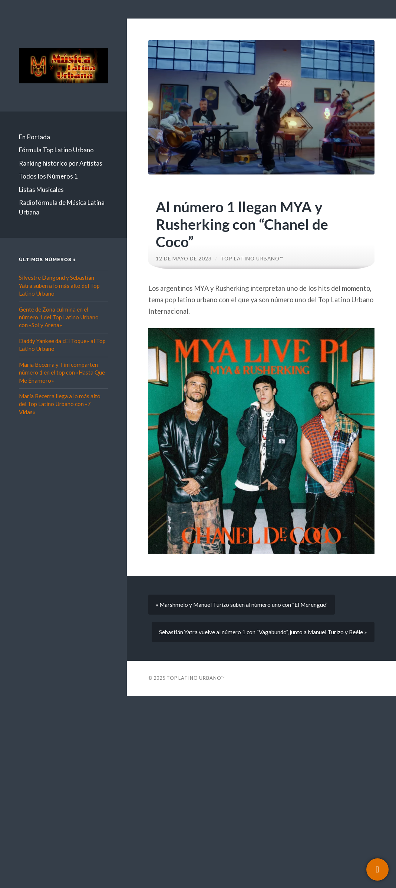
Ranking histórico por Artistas (60, 163)
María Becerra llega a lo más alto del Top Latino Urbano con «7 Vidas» (59, 404)
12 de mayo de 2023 (184, 259)
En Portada (34, 137)
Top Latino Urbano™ (252, 259)
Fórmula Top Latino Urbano (56, 150)
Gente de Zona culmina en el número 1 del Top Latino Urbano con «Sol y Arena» (59, 317)
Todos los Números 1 (48, 176)
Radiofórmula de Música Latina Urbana (62, 207)
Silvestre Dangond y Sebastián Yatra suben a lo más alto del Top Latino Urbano (59, 285)
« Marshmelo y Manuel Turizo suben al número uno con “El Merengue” (241, 604)
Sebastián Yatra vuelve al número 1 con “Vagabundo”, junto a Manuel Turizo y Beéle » (263, 632)
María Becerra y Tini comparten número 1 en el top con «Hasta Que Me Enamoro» (62, 372)
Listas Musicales (41, 189)
